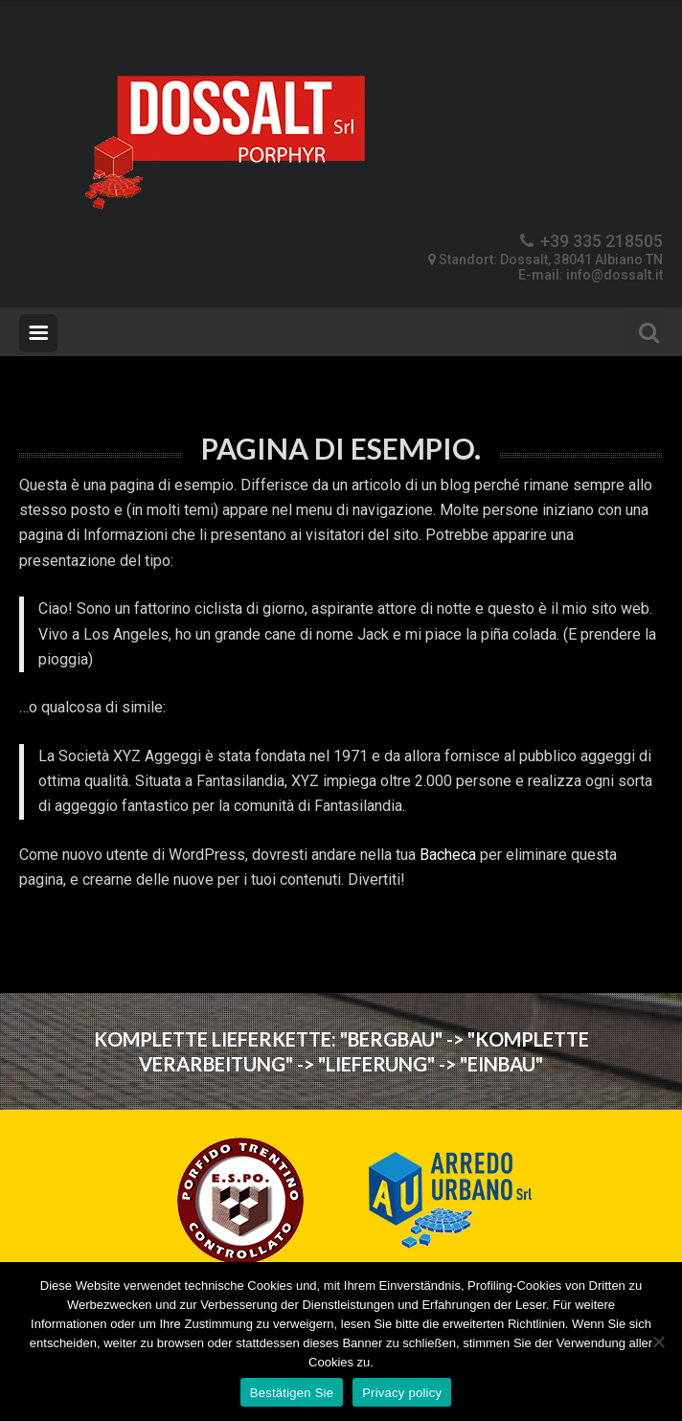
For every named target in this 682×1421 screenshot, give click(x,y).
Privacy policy (402, 1393)
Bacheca (448, 855)
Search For (644, 329)
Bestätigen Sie (291, 1393)
